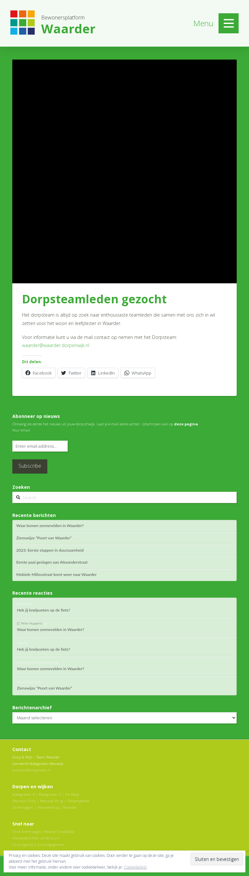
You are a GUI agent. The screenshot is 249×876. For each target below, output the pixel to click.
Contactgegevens (50, 844)
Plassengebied (78, 800)
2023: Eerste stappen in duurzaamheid (50, 550)
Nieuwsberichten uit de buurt (36, 838)
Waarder (70, 807)
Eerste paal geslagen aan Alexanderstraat (52, 562)
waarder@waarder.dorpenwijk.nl (55, 345)
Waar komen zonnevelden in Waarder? (50, 525)
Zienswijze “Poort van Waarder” (43, 538)
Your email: (21, 430)
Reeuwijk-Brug (51, 800)
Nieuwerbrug (48, 807)
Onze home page (26, 831)
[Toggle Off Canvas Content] (229, 23)
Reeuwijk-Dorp (24, 800)
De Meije (72, 794)
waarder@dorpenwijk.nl (31, 770)
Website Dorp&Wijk (59, 831)
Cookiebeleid (135, 867)
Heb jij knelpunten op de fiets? (43, 610)
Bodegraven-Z (50, 794)
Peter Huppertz (32, 623)
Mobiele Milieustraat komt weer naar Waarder (56, 574)
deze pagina (186, 423)
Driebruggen (22, 807)
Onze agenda (22, 844)
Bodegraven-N (23, 794)
